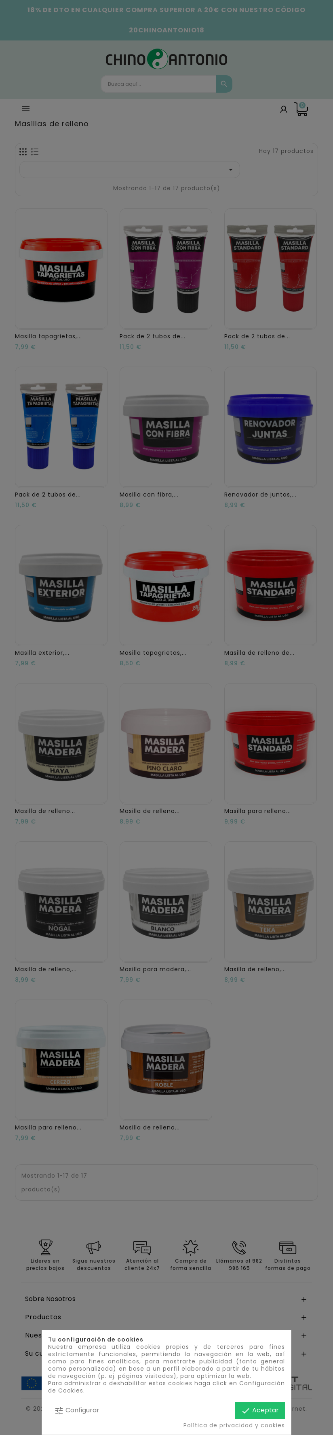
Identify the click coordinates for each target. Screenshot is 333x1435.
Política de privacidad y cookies (234, 1425)
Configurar (76, 1410)
